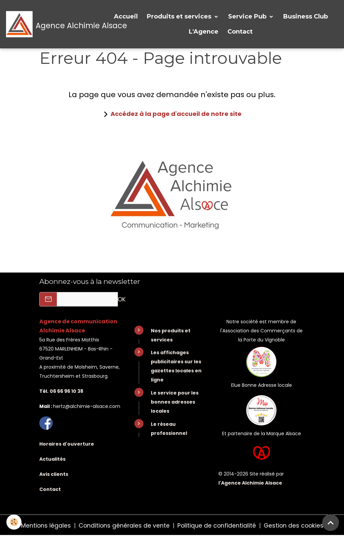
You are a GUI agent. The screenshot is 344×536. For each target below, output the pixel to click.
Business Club (305, 16)
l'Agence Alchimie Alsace (250, 483)
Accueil (126, 16)
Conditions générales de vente (123, 525)
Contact (240, 31)
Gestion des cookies (294, 525)
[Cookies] (14, 522)
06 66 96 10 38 (66, 391)
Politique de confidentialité (216, 525)
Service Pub (248, 16)
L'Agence (203, 31)
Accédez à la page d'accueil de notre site (176, 114)
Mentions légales (44, 525)
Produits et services (180, 16)
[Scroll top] (330, 522)
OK (122, 299)
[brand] (53, 24)
